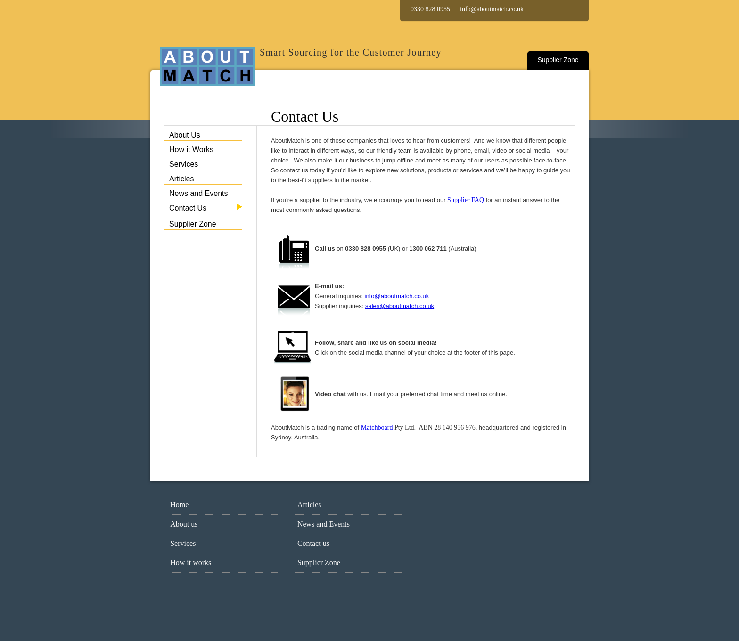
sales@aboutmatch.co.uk (399, 305)
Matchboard (377, 427)
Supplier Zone (557, 60)
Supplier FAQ (465, 199)
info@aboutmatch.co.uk (492, 9)
